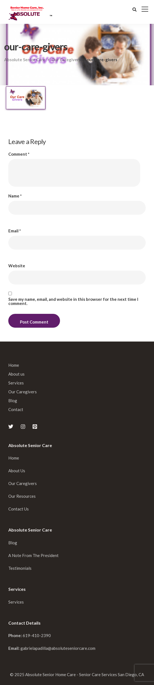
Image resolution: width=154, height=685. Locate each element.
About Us (16, 470)
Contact (15, 409)
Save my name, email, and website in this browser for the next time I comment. (73, 301)
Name (15, 196)
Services (16, 382)
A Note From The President (33, 555)
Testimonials (20, 568)
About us (16, 373)
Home (13, 365)
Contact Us (18, 508)
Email (14, 231)
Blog (12, 400)
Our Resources (22, 496)
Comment (19, 154)
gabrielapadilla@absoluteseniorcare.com (57, 648)
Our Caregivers (22, 391)
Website (16, 266)
